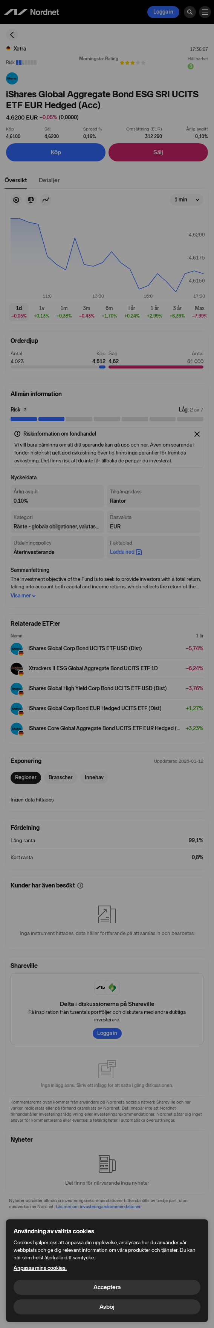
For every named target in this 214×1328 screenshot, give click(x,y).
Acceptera (107, 1287)
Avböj (107, 1306)
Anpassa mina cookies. (40, 1268)
